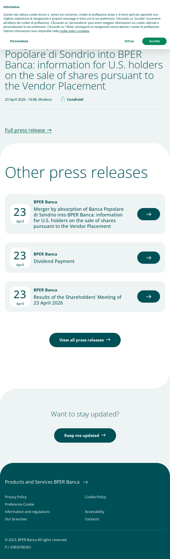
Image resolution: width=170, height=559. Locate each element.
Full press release (25, 130)
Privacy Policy (15, 497)
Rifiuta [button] (129, 41)
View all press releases (81, 340)
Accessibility (94, 512)
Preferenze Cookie (19, 504)
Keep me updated (81, 435)
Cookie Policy (95, 497)
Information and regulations (27, 512)
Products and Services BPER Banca (43, 482)
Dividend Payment (54, 261)
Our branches (16, 519)
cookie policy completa (74, 31)
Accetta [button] (154, 41)
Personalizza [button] (19, 41)
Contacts (92, 519)
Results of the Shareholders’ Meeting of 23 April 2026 (77, 300)
